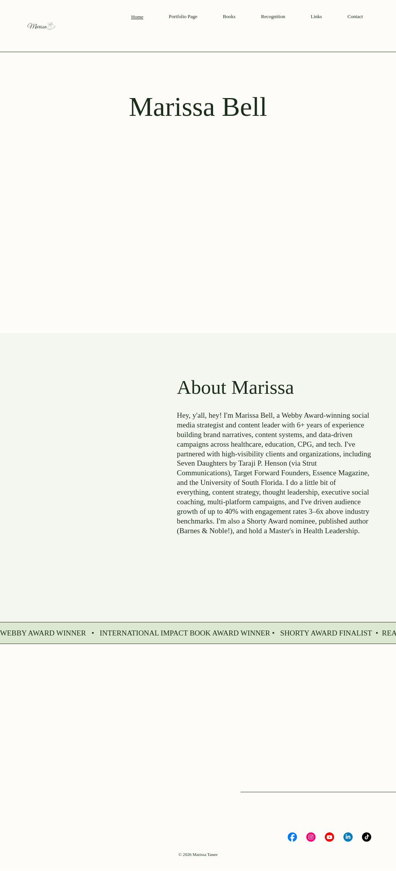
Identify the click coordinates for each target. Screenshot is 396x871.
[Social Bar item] (292, 837)
